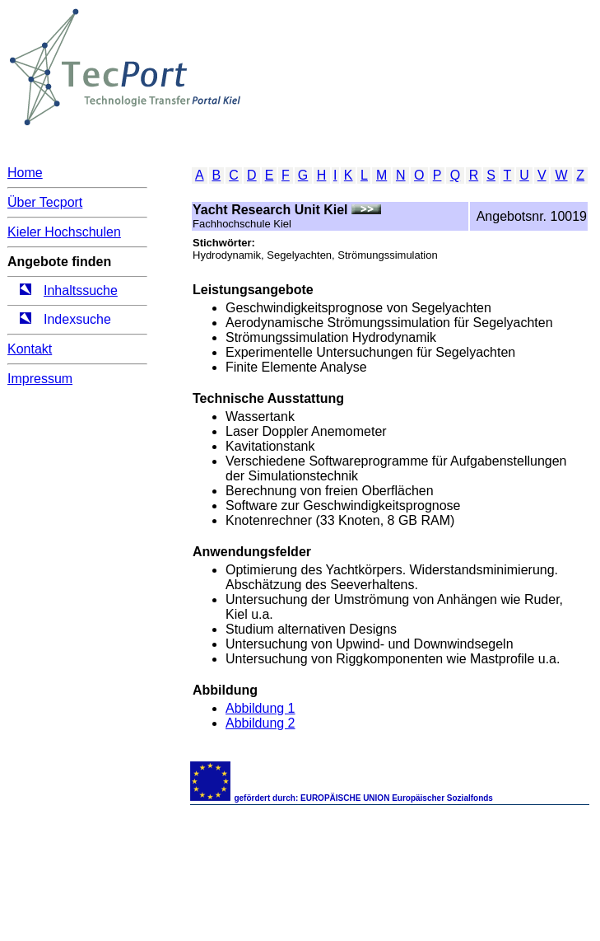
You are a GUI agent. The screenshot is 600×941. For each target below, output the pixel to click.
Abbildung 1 (260, 708)
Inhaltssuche (81, 290)
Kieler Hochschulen (64, 232)
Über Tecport (44, 202)
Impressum (39, 379)
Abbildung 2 (260, 723)
